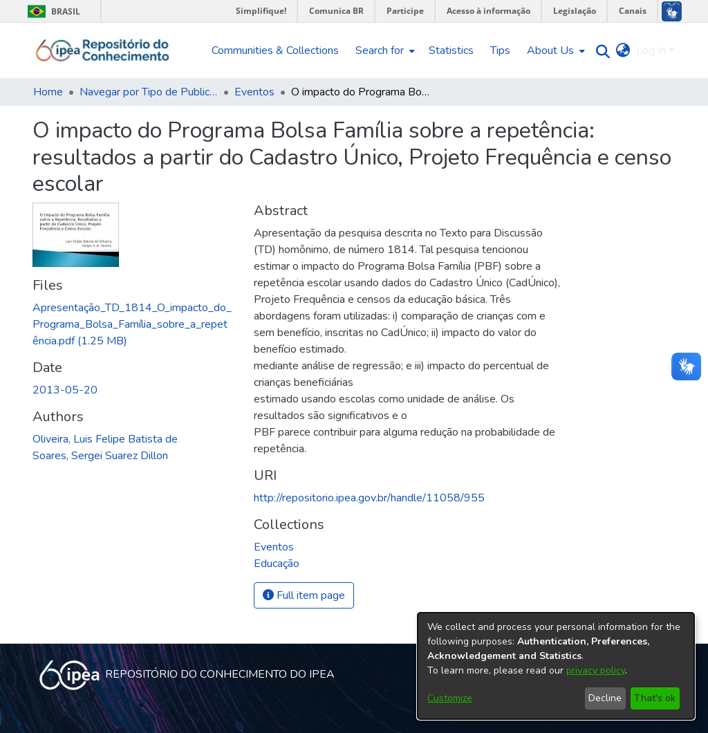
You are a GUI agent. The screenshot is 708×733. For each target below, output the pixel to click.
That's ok (655, 698)
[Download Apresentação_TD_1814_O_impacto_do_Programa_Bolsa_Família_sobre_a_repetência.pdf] (132, 324)
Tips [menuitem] (500, 50)
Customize (449, 698)
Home (48, 92)
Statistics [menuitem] (451, 50)
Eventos (254, 92)
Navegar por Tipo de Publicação (149, 92)
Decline (605, 698)
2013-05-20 (64, 390)
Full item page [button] (304, 595)
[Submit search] (600, 51)
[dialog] (556, 666)
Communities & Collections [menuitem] (275, 50)
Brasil (51, 11)
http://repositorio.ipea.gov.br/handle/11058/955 (369, 497)
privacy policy (595, 670)
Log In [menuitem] (651, 50)
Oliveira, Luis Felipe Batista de (105, 439)
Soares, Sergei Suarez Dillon (100, 455)
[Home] (102, 50)
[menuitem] (384, 50)
